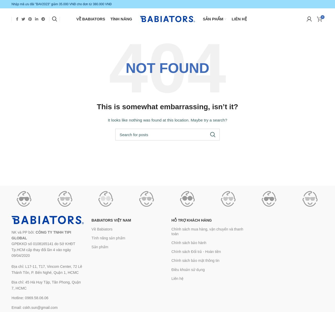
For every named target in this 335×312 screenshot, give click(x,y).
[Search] (54, 19)
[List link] (48, 271)
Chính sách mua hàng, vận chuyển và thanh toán (207, 233)
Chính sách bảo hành (188, 244)
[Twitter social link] (23, 19)
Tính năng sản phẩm (108, 240)
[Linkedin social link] (37, 19)
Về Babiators (102, 231)
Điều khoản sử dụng (188, 271)
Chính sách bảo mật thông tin (195, 262)
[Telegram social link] (43, 19)
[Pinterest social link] (30, 19)
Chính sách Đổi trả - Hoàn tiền (196, 253)
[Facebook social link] (17, 19)
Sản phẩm (100, 249)
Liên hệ (177, 280)
